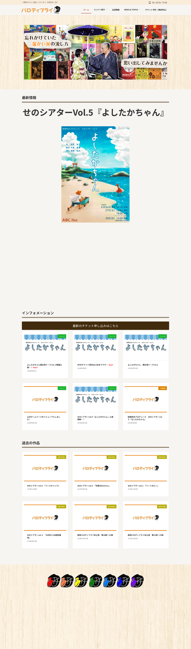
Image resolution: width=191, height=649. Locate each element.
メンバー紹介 (106, 616)
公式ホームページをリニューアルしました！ (43, 418)
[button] (95, 326)
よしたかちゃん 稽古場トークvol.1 (143, 364)
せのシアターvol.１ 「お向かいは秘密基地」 (44, 536)
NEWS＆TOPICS (107, 629)
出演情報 (104, 622)
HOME (103, 610)
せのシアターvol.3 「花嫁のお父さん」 (93, 485)
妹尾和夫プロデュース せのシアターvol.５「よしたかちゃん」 (145, 418)
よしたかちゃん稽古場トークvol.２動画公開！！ (44, 366)
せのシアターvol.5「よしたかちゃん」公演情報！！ (95, 418)
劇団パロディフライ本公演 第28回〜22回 (95, 535)
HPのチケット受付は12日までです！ (95, 364)
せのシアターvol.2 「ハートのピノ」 (143, 485)
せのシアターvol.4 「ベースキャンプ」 (43, 485)
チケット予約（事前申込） (112, 635)
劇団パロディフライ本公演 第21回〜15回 (145, 535)
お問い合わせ (106, 641)
